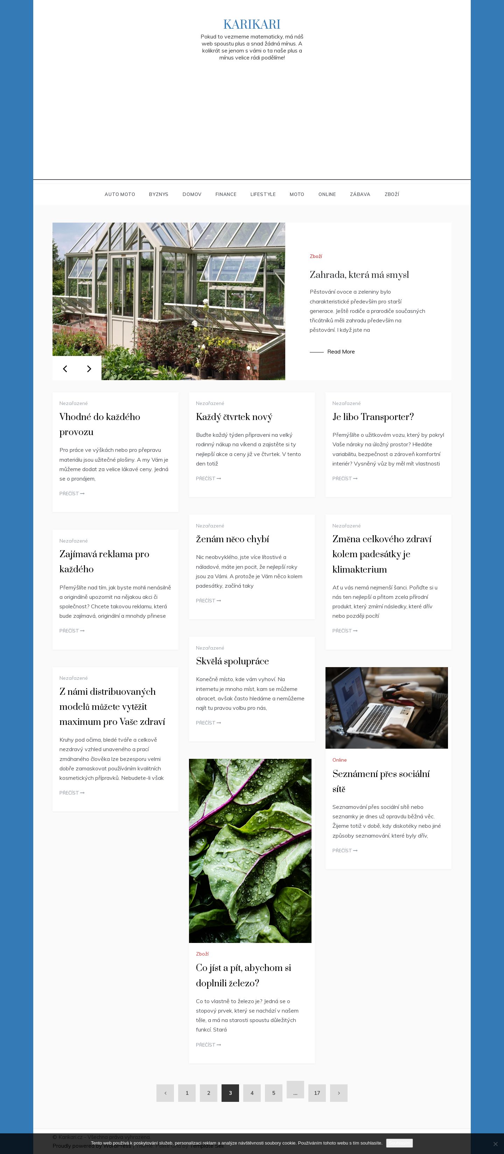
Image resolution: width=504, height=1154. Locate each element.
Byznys (159, 194)
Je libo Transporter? (373, 417)
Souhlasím (399, 1143)
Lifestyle (263, 194)
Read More (341, 351)
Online (327, 194)
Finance (226, 194)
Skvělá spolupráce (232, 661)
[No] (495, 1143)
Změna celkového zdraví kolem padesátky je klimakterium (382, 554)
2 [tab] (255, 368)
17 (317, 1093)
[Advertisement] (252, 131)
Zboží (392, 194)
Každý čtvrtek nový (234, 417)
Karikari (252, 25)
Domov (192, 194)
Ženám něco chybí (232, 539)
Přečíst (72, 493)
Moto (297, 194)
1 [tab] (248, 368)
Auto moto (120, 194)
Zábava (360, 194)
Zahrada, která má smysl (359, 275)
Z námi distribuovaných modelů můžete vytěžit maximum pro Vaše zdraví (112, 707)
